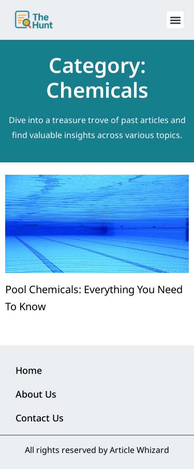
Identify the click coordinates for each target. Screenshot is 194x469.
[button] (175, 19)
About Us (36, 394)
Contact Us (40, 418)
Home (29, 370)
